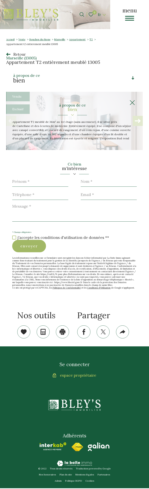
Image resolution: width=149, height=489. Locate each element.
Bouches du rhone (39, 39)
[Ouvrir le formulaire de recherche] (81, 14)
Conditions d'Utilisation (99, 287)
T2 (91, 39)
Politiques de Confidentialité (66, 287)
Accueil (10, 39)
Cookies (89, 481)
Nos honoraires (47, 475)
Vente (21, 39)
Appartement (77, 39)
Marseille (59, 39)
